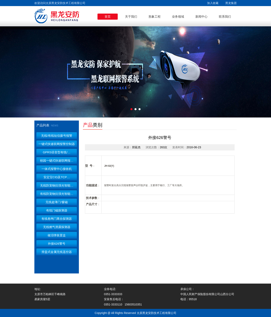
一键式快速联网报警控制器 (56, 144)
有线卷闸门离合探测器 (56, 218)
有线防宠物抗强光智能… (56, 193)
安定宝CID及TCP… (56, 177)
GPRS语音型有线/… (57, 152)
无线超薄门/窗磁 (57, 202)
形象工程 (154, 16)
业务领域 (178, 16)
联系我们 (225, 16)
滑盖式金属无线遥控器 (56, 252)
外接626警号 (56, 243)
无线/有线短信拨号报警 (56, 135)
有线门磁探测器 (56, 210)
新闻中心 (201, 16)
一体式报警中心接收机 (56, 169)
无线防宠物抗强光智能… (56, 185)
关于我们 (131, 16)
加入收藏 (212, 3)
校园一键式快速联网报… (56, 160)
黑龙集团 (231, 3)
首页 (108, 16)
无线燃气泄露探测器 (56, 227)
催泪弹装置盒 (57, 235)
